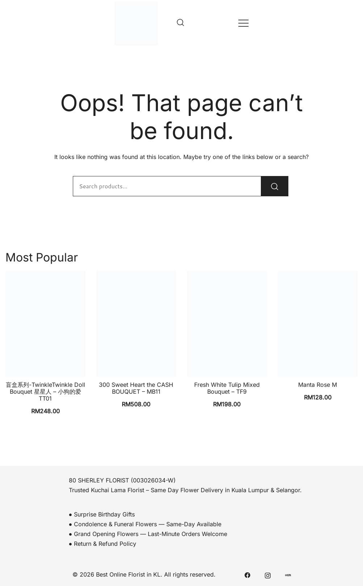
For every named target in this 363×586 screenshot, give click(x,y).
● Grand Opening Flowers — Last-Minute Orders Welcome (148, 533)
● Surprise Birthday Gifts (102, 514)
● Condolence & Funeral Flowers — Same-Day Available (145, 524)
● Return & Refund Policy (103, 543)
